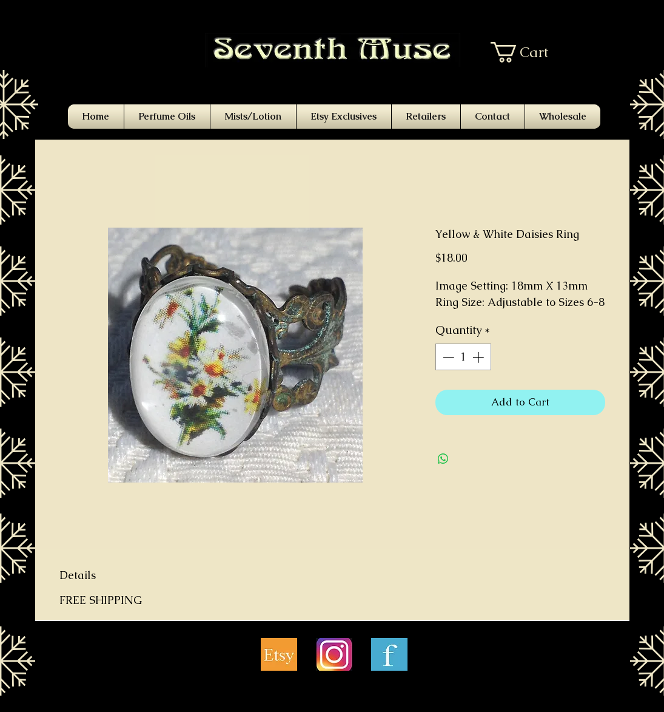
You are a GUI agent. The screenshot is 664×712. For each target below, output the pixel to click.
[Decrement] (447, 357)
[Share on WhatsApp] (443, 459)
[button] (528, 52)
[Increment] (479, 357)
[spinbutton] (463, 357)
